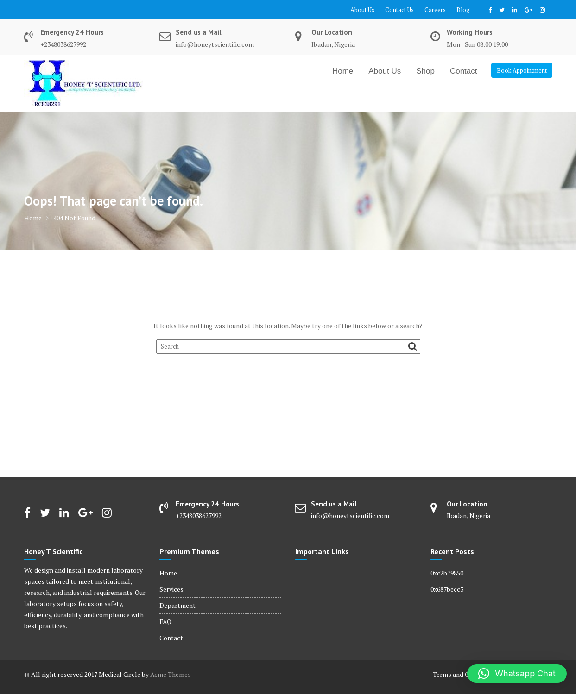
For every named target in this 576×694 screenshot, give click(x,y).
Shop (425, 71)
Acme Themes (170, 674)
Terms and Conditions (464, 674)
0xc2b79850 (446, 573)
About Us (362, 10)
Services (171, 589)
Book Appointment (522, 70)
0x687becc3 (446, 589)
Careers (435, 10)
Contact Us (399, 10)
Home (342, 71)
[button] (517, 673)
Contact (463, 71)
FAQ (165, 621)
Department (177, 605)
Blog (463, 10)
